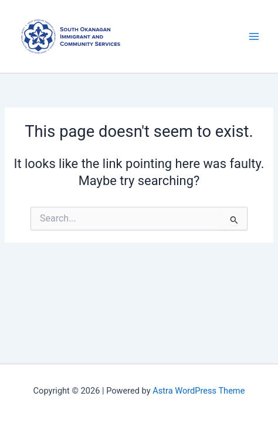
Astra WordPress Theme (198, 390)
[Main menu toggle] (254, 36)
